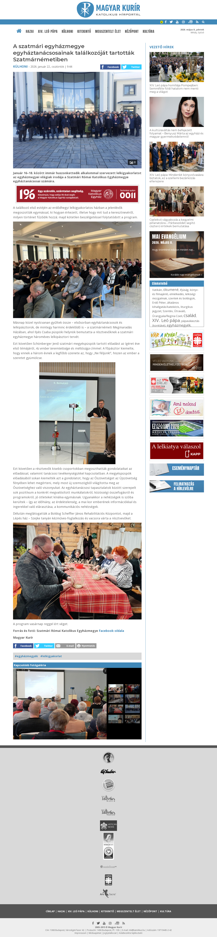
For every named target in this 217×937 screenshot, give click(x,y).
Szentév (168, 311)
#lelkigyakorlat (51, 656)
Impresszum (80, 933)
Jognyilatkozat (110, 933)
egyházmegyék (179, 325)
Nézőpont (132, 31)
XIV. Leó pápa (48, 31)
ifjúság (184, 290)
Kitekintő (84, 31)
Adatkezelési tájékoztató (130, 933)
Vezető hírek (162, 47)
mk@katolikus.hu (137, 930)
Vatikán (157, 290)
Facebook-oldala (111, 631)
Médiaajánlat (95, 933)
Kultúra (148, 31)
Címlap (50, 911)
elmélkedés (177, 294)
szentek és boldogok (181, 298)
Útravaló (179, 311)
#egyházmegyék (26, 656)
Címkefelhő (159, 283)
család (190, 315)
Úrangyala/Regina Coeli (167, 316)
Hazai (30, 31)
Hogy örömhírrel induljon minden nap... (173, 242)
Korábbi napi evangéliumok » (186, 274)
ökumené (171, 289)
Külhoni (67, 31)
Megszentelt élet (108, 31)
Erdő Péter (159, 302)
